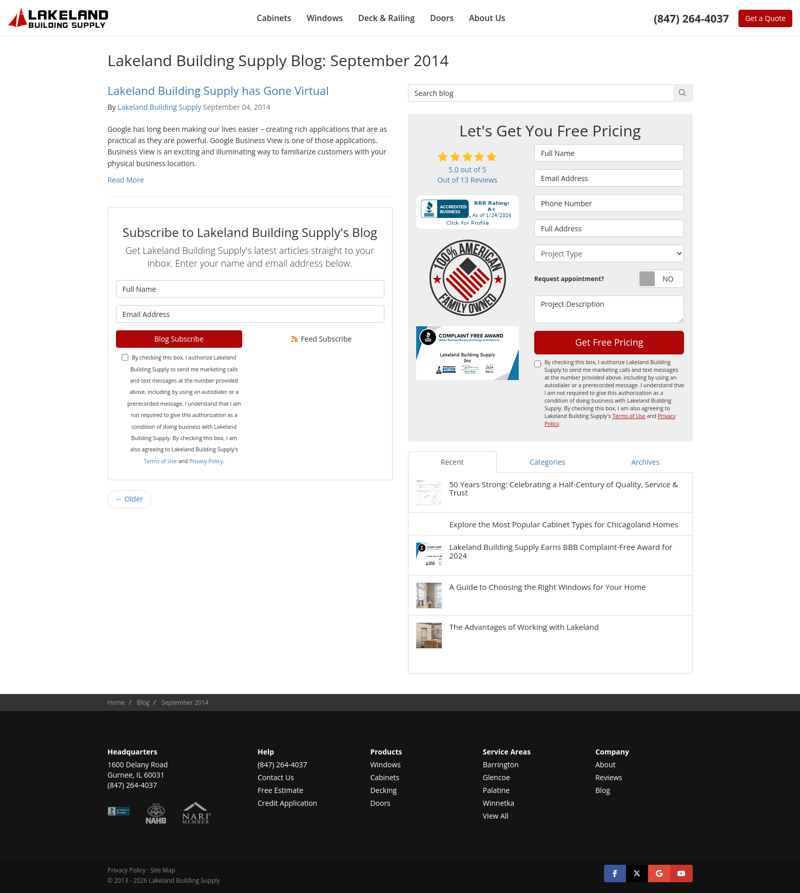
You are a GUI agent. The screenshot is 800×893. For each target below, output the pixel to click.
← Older (129, 499)
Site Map (162, 870)
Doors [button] (442, 18)
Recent (452, 462)
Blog (602, 790)
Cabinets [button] (274, 18)
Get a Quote (765, 18)
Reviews (608, 777)
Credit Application (287, 803)
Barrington (501, 764)
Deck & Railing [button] (386, 18)
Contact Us (276, 777)
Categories (547, 462)
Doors (380, 803)
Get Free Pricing (609, 342)
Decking (383, 790)
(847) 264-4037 (282, 764)
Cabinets (384, 777)
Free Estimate (280, 790)
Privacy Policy (206, 461)
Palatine (496, 790)
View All (496, 816)
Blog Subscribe (179, 339)
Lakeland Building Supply (159, 107)
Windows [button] (325, 18)
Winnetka (499, 803)
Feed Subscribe (321, 339)
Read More (126, 180)
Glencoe (496, 777)
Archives (645, 462)
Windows (385, 764)
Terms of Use (160, 461)
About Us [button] (487, 18)
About (605, 764)
